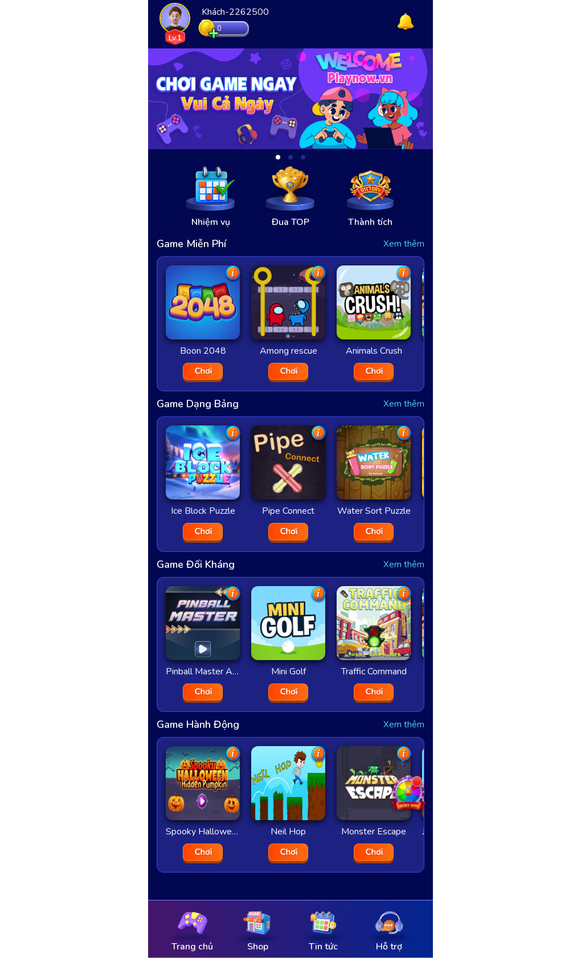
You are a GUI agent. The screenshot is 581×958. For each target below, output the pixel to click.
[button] (278, 157)
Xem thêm (403, 243)
